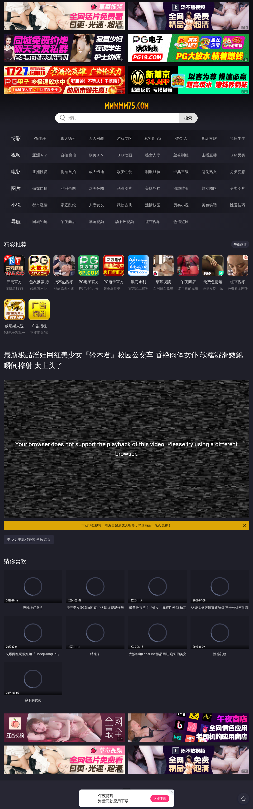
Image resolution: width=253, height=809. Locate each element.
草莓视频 (96, 221)
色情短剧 (181, 221)
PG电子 (39, 138)
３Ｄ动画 (124, 155)
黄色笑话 (209, 205)
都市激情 (40, 205)
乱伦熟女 (209, 171)
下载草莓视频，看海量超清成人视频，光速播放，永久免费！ (164, 525)
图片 (16, 188)
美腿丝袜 (152, 188)
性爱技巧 (237, 205)
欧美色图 (96, 188)
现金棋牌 (209, 138)
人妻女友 (96, 205)
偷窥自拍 (40, 188)
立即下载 (160, 798)
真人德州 (68, 138)
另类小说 (181, 205)
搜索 (188, 118)
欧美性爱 (124, 171)
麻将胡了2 (153, 138)
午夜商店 (68, 221)
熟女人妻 (152, 155)
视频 (16, 155)
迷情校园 (152, 205)
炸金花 (181, 138)
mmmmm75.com (126, 106)
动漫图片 (124, 188)
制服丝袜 (152, 171)
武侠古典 (124, 205)
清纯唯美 (181, 188)
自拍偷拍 (68, 155)
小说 (16, 205)
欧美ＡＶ (96, 155)
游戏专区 (124, 138)
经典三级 (181, 171)
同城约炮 (40, 221)
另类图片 (237, 188)
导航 (16, 221)
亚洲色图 (68, 188)
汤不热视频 (124, 221)
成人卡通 (96, 171)
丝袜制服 (181, 155)
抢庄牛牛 (237, 138)
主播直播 (209, 155)
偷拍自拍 (68, 171)
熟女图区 (209, 188)
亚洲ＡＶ (40, 155)
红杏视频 (152, 221)
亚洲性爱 (40, 171)
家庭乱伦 (68, 205)
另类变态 (237, 171)
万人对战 (96, 138)
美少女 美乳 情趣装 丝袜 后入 (29, 539)
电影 (16, 171)
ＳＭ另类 (237, 155)
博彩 (16, 138)
